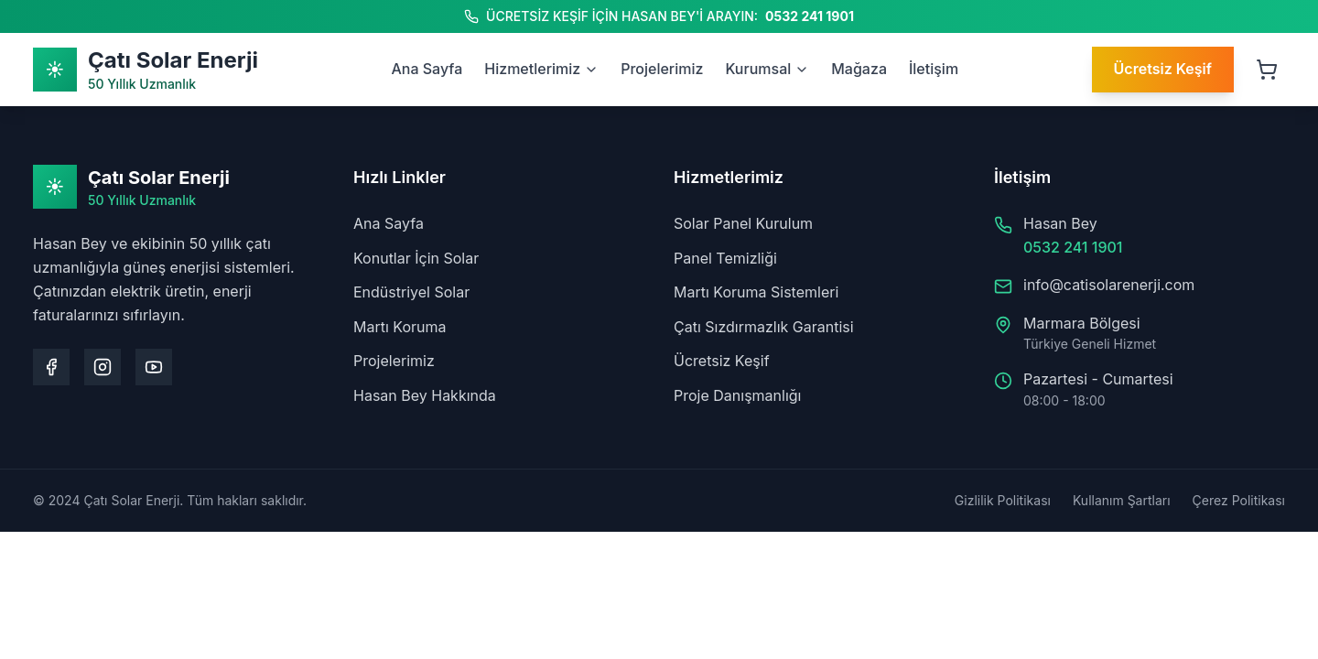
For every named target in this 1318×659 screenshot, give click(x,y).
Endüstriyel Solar (411, 292)
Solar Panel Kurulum (743, 223)
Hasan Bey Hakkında (424, 395)
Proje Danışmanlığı (737, 395)
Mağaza (859, 68)
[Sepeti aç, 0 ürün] (1266, 69)
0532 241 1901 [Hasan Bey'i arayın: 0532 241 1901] (809, 16)
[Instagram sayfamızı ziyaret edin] (102, 367)
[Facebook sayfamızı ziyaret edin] (51, 367)
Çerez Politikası (1239, 500)
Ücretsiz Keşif (722, 360)
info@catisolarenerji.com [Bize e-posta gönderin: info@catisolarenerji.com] (1108, 284)
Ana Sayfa (426, 68)
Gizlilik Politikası (1003, 500)
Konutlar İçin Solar (416, 258)
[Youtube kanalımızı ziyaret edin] (153, 367)
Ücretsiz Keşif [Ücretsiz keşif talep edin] (1163, 68)
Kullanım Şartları (1122, 500)
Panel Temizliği (725, 258)
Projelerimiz (662, 68)
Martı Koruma (400, 327)
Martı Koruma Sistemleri (756, 292)
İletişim (933, 68)
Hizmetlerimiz (541, 68)
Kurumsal (767, 68)
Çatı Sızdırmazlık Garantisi (764, 327)
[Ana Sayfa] (145, 69)
